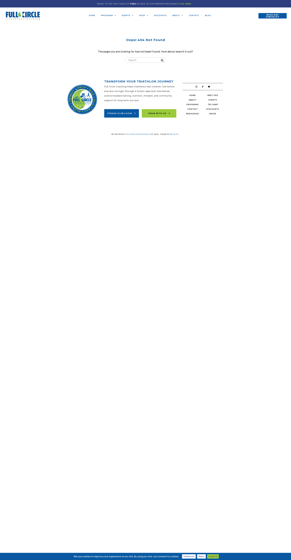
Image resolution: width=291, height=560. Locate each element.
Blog (208, 15)
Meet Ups (212, 95)
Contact (194, 15)
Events (127, 15)
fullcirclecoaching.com (139, 134)
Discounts (160, 15)
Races (212, 114)
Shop (143, 15)
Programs (108, 15)
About (177, 15)
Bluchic (174, 134)
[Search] (162, 60)
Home (92, 15)
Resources (192, 114)
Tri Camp (213, 104)
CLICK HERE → (186, 4)
